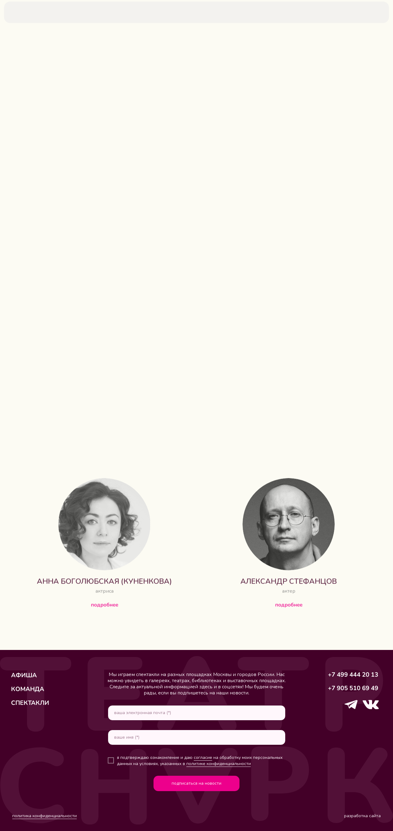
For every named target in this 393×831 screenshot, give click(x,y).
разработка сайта (362, 816)
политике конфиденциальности (218, 764)
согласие (203, 757)
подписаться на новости (196, 783)
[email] (197, 713)
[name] (197, 737)
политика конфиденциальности (44, 816)
